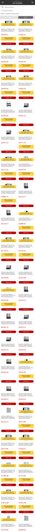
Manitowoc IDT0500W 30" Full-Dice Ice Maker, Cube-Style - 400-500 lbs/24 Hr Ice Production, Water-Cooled (26, 138)
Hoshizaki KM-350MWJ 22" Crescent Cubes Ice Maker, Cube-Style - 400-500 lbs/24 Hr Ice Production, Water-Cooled (26, 165)
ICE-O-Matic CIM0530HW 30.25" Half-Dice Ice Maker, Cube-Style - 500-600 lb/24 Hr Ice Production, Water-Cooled (8, 367)
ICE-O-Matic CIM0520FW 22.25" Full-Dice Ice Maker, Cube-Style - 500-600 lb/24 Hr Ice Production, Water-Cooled (26, 295)
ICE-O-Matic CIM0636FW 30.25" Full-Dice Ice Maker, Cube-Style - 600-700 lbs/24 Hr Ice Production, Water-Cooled (26, 394)
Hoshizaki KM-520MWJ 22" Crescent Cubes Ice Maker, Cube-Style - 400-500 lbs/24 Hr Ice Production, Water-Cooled (26, 219)
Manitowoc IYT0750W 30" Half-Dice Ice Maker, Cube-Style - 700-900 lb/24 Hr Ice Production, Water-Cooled (26, 246)
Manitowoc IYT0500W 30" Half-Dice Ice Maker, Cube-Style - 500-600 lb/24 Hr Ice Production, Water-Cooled (8, 165)
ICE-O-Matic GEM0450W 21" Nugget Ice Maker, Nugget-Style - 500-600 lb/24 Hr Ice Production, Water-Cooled (8, 417)
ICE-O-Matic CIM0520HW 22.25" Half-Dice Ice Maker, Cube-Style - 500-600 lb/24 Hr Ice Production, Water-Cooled (8, 322)
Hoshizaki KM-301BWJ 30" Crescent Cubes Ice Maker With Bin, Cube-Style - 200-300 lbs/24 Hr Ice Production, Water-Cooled (8, 111)
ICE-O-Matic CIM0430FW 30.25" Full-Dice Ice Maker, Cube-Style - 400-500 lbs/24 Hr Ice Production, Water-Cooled (8, 273)
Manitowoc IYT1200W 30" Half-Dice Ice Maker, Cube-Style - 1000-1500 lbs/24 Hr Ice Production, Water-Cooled (26, 498)
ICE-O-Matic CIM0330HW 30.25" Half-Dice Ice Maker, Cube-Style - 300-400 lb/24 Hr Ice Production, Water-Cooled (26, 111)
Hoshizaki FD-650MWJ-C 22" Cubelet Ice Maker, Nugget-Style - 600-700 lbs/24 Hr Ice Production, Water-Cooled (26, 471)
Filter (9, 17)
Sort (25, 17)
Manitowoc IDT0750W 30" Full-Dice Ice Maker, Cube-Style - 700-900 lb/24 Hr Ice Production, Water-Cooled (8, 246)
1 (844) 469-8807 (8, 38)
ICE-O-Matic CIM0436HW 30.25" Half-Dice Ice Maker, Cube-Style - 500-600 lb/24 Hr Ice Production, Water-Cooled (8, 345)
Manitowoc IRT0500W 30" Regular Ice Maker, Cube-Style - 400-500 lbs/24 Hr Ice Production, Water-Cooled (8, 192)
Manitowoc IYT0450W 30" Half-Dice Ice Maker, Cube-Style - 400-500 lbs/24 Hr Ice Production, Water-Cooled (8, 30)
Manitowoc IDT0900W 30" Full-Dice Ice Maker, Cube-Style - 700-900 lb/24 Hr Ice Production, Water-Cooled (8, 444)
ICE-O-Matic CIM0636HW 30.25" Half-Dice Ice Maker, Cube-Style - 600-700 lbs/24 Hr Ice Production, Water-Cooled (8, 394)
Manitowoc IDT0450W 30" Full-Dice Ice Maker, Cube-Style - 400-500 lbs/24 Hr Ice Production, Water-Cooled (26, 30)
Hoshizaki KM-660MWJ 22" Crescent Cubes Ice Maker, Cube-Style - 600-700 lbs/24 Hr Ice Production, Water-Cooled (26, 367)
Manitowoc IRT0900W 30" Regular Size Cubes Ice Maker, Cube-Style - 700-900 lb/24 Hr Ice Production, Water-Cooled (26, 444)
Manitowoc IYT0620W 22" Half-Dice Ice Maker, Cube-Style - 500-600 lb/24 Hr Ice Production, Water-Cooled (26, 84)
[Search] (17, 7)
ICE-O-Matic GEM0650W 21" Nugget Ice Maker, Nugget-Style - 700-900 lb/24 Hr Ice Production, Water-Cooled (26, 525)
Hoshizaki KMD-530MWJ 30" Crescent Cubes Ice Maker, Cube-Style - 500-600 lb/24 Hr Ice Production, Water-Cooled (8, 295)
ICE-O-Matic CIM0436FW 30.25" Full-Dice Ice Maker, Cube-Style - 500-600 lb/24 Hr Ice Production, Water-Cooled (26, 322)
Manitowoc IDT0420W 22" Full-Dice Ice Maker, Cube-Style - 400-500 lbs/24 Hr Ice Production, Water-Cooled (26, 57)
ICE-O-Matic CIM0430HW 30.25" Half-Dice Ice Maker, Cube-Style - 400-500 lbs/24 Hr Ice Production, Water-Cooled (26, 273)
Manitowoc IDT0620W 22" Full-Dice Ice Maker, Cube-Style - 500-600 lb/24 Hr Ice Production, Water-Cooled (8, 84)
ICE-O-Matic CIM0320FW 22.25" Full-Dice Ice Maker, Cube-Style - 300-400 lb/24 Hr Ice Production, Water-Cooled (8, 219)
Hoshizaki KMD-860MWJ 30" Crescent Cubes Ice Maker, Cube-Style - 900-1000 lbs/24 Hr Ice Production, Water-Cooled (8, 525)
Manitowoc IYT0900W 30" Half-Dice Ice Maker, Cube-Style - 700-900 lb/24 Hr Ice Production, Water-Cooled (26, 417)
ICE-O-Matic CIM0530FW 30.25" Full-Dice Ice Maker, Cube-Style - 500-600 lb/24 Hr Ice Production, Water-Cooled (26, 345)
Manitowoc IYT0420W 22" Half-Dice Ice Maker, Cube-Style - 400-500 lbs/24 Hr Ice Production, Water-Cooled (8, 57)
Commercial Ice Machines (7, 10)
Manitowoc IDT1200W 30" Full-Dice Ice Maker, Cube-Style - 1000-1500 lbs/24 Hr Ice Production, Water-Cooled (8, 498)
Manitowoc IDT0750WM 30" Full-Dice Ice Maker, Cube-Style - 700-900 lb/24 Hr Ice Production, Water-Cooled (8, 471)
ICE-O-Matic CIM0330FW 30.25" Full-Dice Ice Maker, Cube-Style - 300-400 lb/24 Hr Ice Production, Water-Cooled (8, 138)
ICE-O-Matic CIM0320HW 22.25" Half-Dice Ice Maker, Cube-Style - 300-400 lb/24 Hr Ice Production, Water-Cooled (26, 192)
